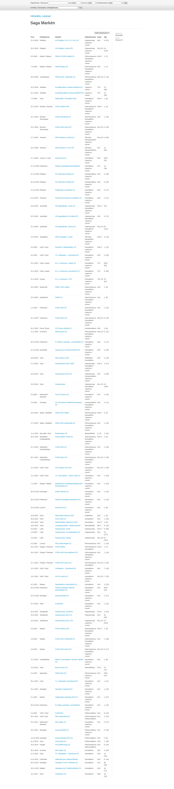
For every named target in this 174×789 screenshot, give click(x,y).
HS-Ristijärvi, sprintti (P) (64, 48)
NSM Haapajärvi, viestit (63, 237)
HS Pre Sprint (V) (61, 576)
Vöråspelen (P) (60, 774)
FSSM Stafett (60, 547)
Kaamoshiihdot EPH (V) (64, 738)
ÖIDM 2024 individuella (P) (65, 423)
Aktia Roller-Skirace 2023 (64, 515)
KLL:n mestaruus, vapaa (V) (65, 263)
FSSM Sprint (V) (61, 318)
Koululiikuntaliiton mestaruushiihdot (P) (69, 93)
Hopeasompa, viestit (62, 529)
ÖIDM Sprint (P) (61, 332)
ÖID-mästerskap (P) (62, 716)
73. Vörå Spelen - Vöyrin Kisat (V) (67, 476)
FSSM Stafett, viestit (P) (64, 437)
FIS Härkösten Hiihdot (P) (64, 182)
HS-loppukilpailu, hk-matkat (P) (66, 216)
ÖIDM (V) (58, 297)
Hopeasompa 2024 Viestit (64, 363)
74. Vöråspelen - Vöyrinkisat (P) (67, 255)
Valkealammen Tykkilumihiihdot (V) (68, 768)
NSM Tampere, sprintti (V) (64, 137)
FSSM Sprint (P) (61, 457)
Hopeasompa (60, 384)
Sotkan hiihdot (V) (61, 491)
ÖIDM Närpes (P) (61, 67)
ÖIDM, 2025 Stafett (62, 287)
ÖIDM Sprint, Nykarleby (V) (65, 77)
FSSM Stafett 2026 (62, 106)
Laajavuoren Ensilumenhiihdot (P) (67, 350)
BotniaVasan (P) (61, 433)
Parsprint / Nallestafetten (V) (65, 247)
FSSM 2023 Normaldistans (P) (66, 552)
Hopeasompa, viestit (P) (64, 612)
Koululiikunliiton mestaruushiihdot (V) (68, 87)
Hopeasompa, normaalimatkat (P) (67, 532)
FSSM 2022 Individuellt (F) (65, 639)
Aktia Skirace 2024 (62, 358)
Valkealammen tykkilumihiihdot (66, 759)
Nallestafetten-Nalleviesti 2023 (66, 522)
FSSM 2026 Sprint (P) (63, 127)
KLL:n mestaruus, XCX (63, 279)
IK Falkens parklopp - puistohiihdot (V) (69, 342)
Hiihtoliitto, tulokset (40, 16)
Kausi (85, 3)
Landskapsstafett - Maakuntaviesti (67, 525)
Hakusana (44, 3)
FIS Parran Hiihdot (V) (63, 328)
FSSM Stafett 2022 (62, 628)
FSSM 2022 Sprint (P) (63, 649)
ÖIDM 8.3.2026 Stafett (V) (64, 56)
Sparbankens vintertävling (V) (66, 584)
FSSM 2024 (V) (61, 447)
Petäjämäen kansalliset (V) (65, 190)
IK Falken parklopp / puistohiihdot (67, 705)
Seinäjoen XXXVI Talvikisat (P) (66, 763)
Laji (69, 3)
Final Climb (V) (60, 519)
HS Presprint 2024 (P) (63, 468)
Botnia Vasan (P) (61, 667)
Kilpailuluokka (102, 3)
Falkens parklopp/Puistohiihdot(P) (67, 166)
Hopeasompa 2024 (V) (63, 374)
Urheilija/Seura (52, 8)
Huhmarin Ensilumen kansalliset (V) (68, 198)
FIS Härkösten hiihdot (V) (64, 174)
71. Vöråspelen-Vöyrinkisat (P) (66, 681)
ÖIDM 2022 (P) (60, 673)
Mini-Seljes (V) (60, 722)
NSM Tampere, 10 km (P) (64, 148)
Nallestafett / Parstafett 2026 (65, 98)
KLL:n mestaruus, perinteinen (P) (67, 271)
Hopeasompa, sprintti (63, 538)
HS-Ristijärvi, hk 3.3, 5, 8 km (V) (67, 40)
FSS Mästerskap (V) (62, 745)
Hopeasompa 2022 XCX (64, 621)
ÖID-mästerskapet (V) (63, 543)
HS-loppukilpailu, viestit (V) (65, 206)
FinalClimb (59, 604)
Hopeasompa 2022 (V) (63, 615)
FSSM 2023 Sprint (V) (63, 563)
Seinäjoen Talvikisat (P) (63, 689)
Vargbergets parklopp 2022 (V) (66, 697)
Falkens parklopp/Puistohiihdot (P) (67, 499)
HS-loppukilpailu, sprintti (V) (65, 226)
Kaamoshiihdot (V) (62, 596)
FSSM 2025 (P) (61, 308)
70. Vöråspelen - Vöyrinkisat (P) (67, 754)
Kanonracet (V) (60, 158)
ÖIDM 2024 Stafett (62, 413)
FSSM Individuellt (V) (63, 117)
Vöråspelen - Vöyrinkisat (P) (65, 568)
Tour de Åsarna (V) (62, 394)
